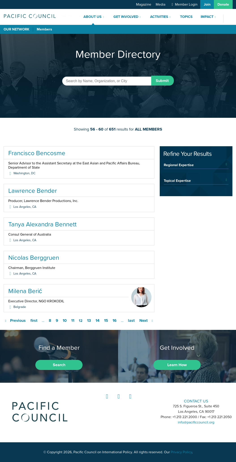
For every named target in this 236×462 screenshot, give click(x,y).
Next (143, 320)
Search (59, 364)
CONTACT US (196, 401)
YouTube (129, 400)
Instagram (117, 400)
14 (98, 320)
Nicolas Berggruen (33, 257)
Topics (186, 17)
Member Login (186, 4)
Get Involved (125, 17)
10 (65, 320)
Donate (223, 4)
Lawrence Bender (32, 190)
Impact (207, 17)
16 (115, 320)
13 (89, 320)
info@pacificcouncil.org (196, 422)
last (131, 320)
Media (160, 4)
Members (44, 29)
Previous (18, 320)
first (33, 320)
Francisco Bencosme (36, 153)
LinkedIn (106, 400)
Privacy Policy (181, 452)
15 (106, 320)
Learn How (177, 364)
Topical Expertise (177, 180)
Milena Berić (25, 291)
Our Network (16, 29)
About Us (92, 17)
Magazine (143, 4)
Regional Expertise (179, 165)
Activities (159, 17)
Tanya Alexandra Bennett (42, 224)
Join (207, 4)
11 (72, 320)
